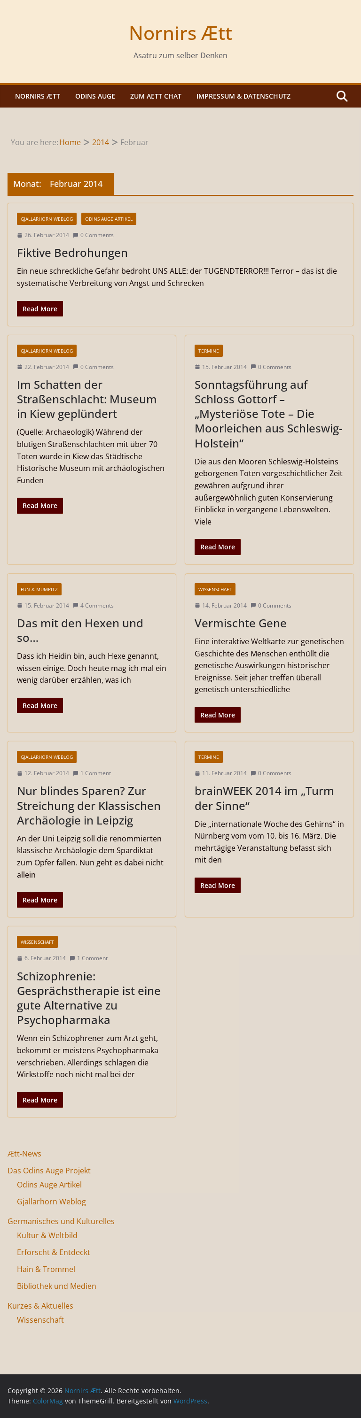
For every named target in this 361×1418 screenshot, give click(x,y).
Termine (208, 350)
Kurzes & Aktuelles (40, 1306)
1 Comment (92, 773)
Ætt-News (24, 1153)
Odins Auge (95, 96)
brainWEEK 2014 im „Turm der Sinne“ (264, 798)
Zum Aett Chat (155, 96)
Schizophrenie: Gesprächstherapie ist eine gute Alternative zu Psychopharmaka (89, 998)
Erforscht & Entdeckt (53, 1252)
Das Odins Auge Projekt (49, 1170)
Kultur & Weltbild (47, 1235)
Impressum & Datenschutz (243, 96)
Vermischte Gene (241, 623)
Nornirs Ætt (180, 33)
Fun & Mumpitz (39, 589)
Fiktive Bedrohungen (72, 252)
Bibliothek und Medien (56, 1286)
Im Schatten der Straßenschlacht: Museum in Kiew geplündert (87, 399)
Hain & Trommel (46, 1269)
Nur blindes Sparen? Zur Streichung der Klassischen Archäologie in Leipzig (89, 805)
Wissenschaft (215, 589)
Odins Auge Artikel (109, 219)
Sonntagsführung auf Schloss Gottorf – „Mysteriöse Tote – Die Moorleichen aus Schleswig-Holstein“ (269, 414)
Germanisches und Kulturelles (61, 1221)
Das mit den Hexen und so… (80, 630)
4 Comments (93, 605)
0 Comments (93, 235)
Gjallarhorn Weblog (47, 219)
